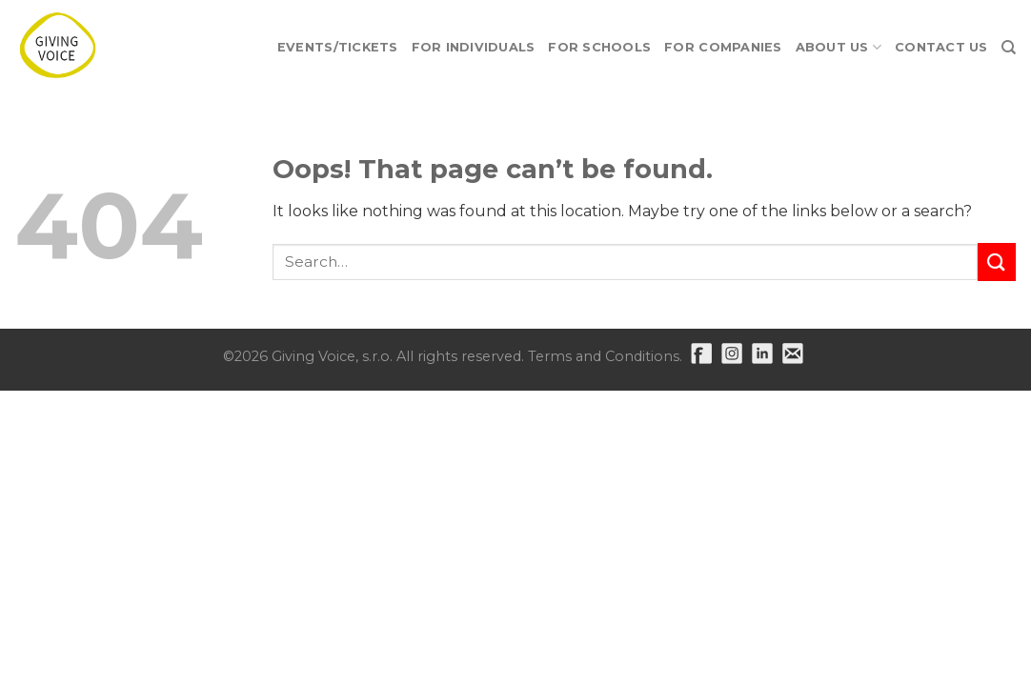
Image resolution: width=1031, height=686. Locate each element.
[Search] (1008, 48)
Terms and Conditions (603, 356)
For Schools (599, 47)
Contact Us (941, 47)
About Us (839, 47)
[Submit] (997, 261)
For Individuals (474, 47)
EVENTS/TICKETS (337, 47)
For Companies (722, 47)
